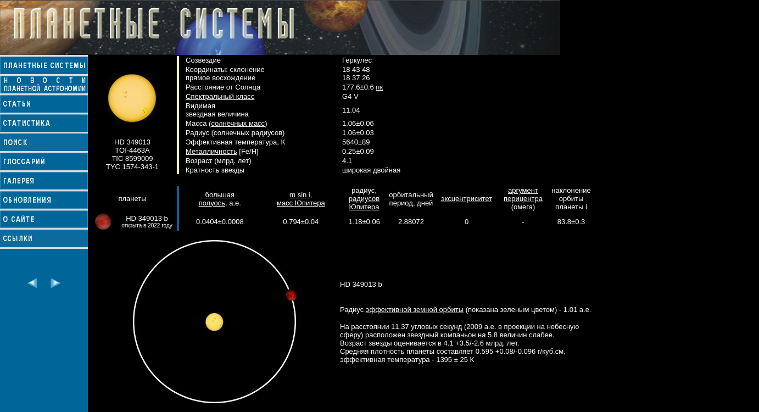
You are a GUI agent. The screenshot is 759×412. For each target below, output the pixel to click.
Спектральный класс (220, 96)
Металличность (211, 151)
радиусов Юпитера (364, 202)
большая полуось (217, 199)
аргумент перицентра (523, 194)
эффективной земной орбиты (415, 309)
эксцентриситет (466, 198)
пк (379, 87)
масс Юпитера (301, 203)
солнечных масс (238, 123)
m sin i (299, 195)
